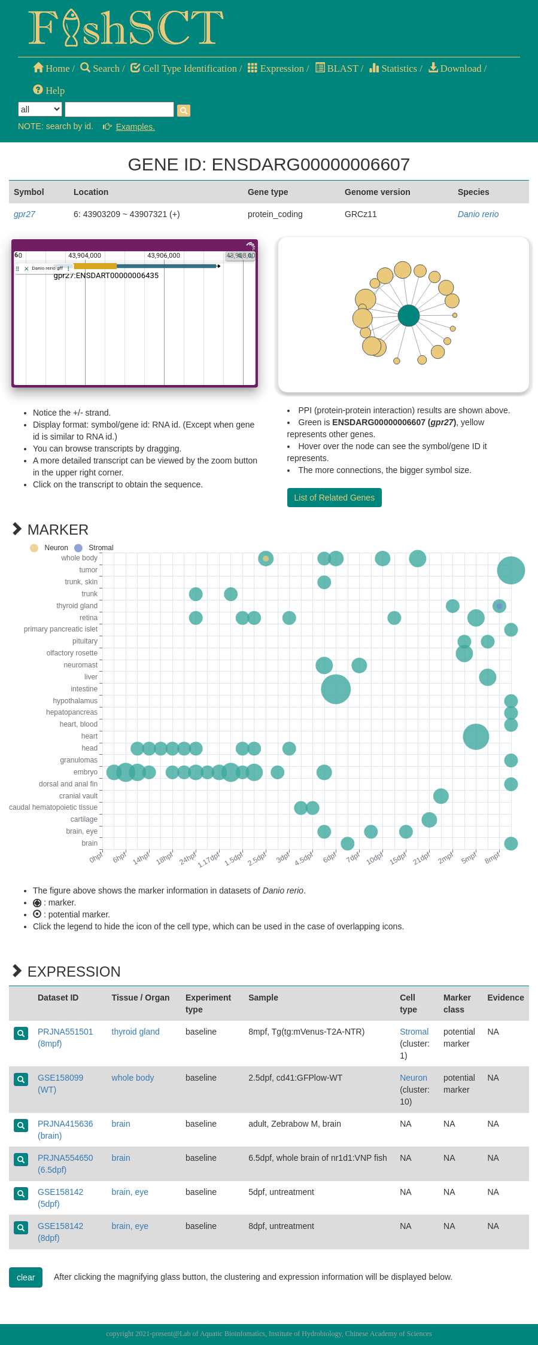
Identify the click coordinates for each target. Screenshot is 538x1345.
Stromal (414, 1031)
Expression (276, 68)
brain (121, 1124)
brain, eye (130, 1192)
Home (51, 68)
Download (455, 68)
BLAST (336, 68)
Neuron (413, 1077)
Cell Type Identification (183, 68)
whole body (133, 1077)
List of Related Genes (334, 497)
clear (26, 1277)
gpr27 (24, 214)
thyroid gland (136, 1031)
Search (100, 68)
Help (49, 90)
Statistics (393, 68)
